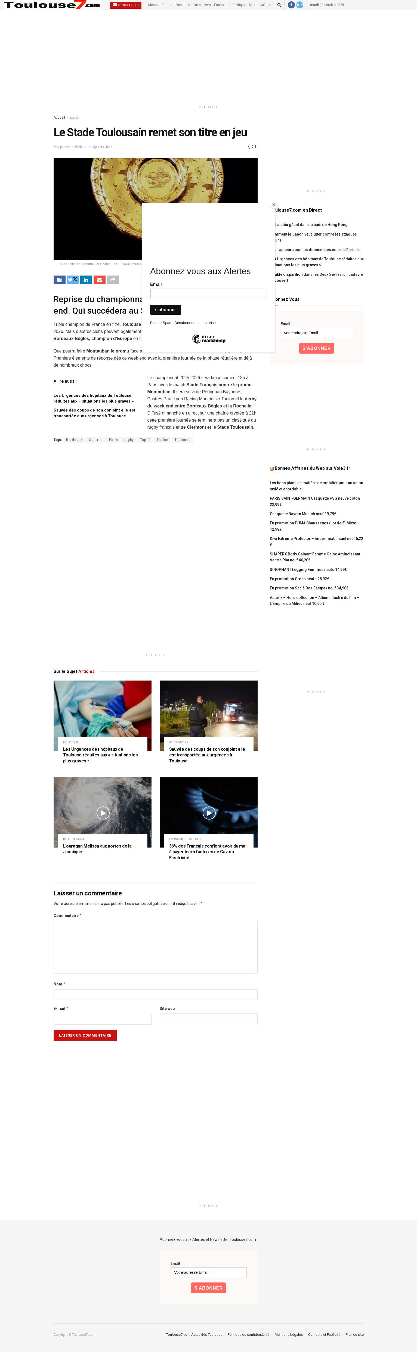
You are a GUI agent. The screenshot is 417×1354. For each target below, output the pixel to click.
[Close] (274, 204)
